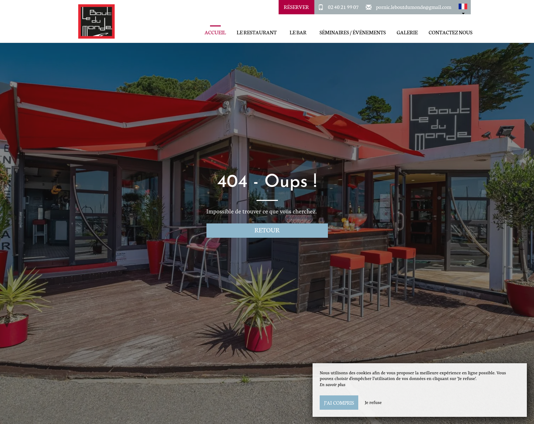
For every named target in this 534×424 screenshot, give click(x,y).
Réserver (296, 6)
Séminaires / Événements (352, 32)
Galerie (407, 32)
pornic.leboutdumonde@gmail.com (413, 6)
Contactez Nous (450, 32)
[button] (463, 7)
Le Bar (298, 32)
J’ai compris (339, 402)
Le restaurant (257, 32)
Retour (267, 229)
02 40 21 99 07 (343, 6)
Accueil (215, 32)
